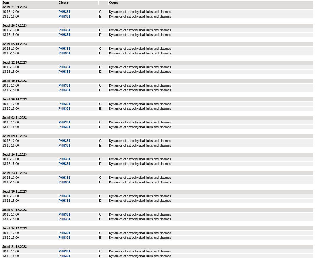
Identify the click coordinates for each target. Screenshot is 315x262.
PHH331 (64, 12)
